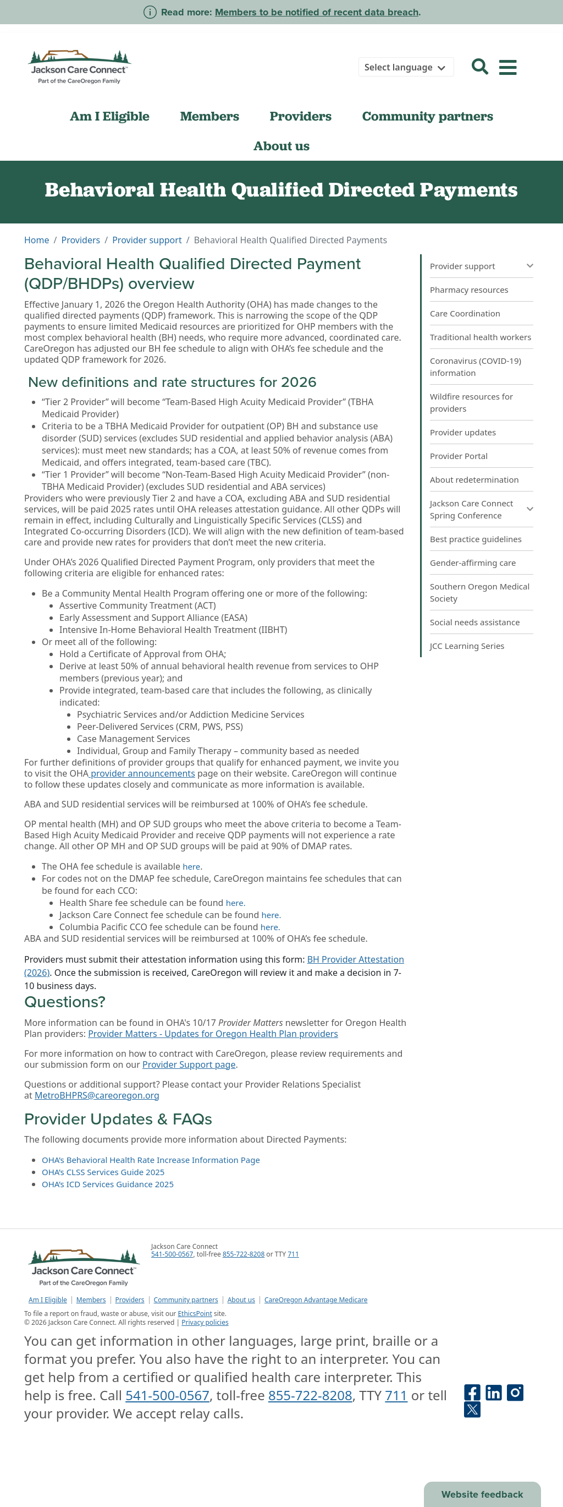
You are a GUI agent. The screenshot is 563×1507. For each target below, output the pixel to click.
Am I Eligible (110, 116)
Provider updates (463, 432)
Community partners (427, 116)
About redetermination (474, 479)
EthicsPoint (195, 1313)
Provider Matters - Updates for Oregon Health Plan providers (213, 1034)
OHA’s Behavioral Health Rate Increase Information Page (151, 1159)
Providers (301, 116)
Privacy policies (204, 1322)
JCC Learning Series (467, 645)
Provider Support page (188, 1064)
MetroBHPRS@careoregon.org (97, 1095)
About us (281, 145)
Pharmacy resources (469, 289)
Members (209, 116)
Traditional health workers (480, 336)
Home (36, 240)
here (191, 866)
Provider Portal (459, 455)
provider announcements (142, 773)
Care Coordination (465, 313)
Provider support (147, 240)
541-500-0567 (172, 1254)
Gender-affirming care (473, 562)
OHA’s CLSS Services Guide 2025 (103, 1171)
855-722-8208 (243, 1254)
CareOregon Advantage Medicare (316, 1300)
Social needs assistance (475, 621)
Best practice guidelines (476, 538)
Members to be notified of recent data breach (316, 12)
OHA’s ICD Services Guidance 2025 (108, 1183)
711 (293, 1254)
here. (236, 902)
